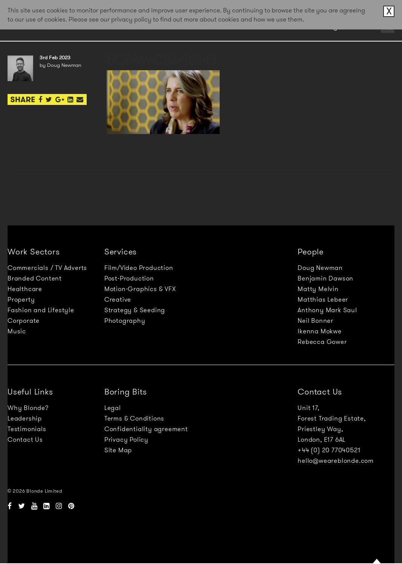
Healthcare (25, 288)
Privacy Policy (126, 439)
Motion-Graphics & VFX (140, 288)
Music (17, 331)
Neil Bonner (315, 320)
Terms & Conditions (134, 418)
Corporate (24, 320)
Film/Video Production (138, 267)
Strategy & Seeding (134, 309)
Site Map (118, 450)
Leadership (25, 418)
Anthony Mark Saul (327, 309)
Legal (112, 407)
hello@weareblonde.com (336, 460)
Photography (124, 320)
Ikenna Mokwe (320, 331)
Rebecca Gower (322, 341)
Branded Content (35, 278)
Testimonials (27, 428)
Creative (117, 299)
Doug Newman (320, 267)
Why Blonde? (28, 407)
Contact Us (25, 439)
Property (21, 299)
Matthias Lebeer (323, 299)
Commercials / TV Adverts (47, 267)
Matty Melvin (318, 288)
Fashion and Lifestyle (41, 309)
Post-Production (129, 278)
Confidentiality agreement (146, 428)
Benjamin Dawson (325, 278)
